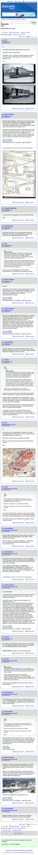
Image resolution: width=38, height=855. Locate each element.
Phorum (11, 852)
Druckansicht (19, 833)
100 (17, 34)
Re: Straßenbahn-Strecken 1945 (9, 488)
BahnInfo (31, 852)
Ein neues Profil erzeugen (31, 1)
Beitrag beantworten (19, 108)
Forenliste (5, 32)
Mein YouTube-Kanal (8, 749)
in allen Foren (22, 34)
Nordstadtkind (8, 226)
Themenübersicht (15, 32)
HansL (6, 487)
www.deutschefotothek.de (20, 561)
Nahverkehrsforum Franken (13, 19)
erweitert (34, 24)
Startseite (3, 19)
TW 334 (6, 360)
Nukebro (6, 637)
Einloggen (19, 1)
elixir (13, 28)
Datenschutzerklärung (19, 850)
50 (14, 34)
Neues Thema (26, 32)
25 (12, 34)
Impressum (9, 850)
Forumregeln (28, 850)
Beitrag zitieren (30, 108)
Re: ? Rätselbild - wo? (7, 116)
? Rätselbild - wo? (6, 41)
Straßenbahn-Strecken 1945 (8, 424)
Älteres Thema (17, 830)
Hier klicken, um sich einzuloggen (11, 844)
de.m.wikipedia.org (8, 543)
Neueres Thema (7, 830)
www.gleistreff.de (7, 141)
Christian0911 (8, 711)
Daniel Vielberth (9, 114)
